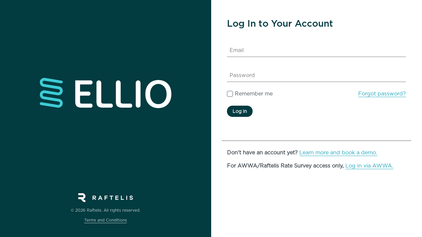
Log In (240, 111)
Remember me (254, 94)
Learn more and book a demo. (338, 152)
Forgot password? (382, 94)
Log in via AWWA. (369, 166)
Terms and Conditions (105, 220)
